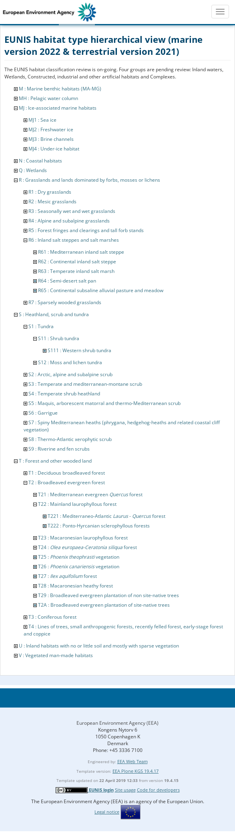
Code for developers (158, 790)
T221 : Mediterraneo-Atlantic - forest (106, 516)
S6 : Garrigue (43, 412)
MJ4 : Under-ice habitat (53, 148)
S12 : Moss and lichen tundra (70, 362)
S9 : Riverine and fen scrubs (59, 448)
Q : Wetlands (33, 170)
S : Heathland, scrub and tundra (54, 314)
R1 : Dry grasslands (49, 191)
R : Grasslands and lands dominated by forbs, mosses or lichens (89, 179)
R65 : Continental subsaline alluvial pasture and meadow (100, 290)
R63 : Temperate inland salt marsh (76, 271)
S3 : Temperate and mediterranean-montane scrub (85, 384)
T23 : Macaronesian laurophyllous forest (83, 537)
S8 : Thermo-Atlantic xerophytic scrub (70, 439)
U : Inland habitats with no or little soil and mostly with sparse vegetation (99, 645)
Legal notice (106, 812)
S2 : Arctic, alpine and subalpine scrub (70, 374)
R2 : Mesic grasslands (52, 201)
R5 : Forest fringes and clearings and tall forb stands (86, 230)
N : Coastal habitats (40, 160)
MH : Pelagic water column (48, 98)
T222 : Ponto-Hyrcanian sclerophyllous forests (99, 525)
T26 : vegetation (78, 566)
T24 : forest (87, 547)
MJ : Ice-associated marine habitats (57, 107)
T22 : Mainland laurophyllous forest (77, 504)
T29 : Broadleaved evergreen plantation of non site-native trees (108, 595)
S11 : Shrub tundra (58, 338)
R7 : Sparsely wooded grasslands (64, 302)
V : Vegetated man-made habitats (56, 655)
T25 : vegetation (78, 556)
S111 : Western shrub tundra (79, 350)
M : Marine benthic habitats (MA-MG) (60, 88)
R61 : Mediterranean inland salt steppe (81, 252)
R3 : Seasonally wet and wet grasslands (71, 211)
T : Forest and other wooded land (55, 460)
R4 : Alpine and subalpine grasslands (69, 220)
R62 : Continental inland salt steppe (77, 261)
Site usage (125, 790)
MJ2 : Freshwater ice (50, 129)
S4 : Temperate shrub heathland (64, 393)
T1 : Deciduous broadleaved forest (66, 472)
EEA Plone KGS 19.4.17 (135, 771)
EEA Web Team (132, 761)
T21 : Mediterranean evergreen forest (90, 494)
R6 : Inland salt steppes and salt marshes (73, 240)
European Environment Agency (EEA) (117, 723)
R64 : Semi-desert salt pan (67, 280)
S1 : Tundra (41, 326)
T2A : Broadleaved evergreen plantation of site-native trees (104, 604)
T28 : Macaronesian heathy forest (75, 585)
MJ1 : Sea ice (42, 119)
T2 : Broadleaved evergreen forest (66, 482)
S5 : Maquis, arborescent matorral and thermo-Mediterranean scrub (104, 403)
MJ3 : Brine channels (51, 139)
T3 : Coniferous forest (52, 616)
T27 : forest (67, 576)
